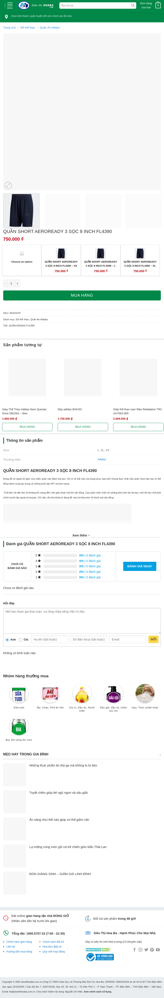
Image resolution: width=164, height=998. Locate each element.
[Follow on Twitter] (146, 950)
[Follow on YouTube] (158, 950)
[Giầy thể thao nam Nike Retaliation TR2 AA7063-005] (138, 377)
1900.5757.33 (35, 933)
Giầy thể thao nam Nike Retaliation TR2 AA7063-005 (137, 411)
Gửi (153, 639)
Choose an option (21, 261)
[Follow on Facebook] (134, 950)
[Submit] (133, 5)
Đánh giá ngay (139, 566)
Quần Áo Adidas (50, 27)
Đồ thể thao (27, 27)
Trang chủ (9, 27)
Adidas (102, 459)
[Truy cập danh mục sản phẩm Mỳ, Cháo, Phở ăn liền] (50, 698)
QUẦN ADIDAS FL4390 (22, 325)
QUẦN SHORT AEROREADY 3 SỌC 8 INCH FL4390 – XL (140, 263)
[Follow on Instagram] (140, 950)
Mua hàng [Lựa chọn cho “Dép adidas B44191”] (83, 426)
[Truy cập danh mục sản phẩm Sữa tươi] (19, 698)
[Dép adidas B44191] (83, 377)
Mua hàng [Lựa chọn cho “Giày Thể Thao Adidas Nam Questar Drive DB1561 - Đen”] (27, 426)
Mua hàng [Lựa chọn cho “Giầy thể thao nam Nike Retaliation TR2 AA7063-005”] (138, 426)
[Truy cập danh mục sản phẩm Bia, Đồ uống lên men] (19, 730)
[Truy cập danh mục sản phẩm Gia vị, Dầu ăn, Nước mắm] (82, 700)
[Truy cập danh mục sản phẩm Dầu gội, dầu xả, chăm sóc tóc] (113, 700)
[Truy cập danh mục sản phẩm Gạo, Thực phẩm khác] (145, 698)
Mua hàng (82, 295)
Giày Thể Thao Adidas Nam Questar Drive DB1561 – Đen (24, 411)
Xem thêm (81, 535)
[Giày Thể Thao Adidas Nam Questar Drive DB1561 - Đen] (27, 377)
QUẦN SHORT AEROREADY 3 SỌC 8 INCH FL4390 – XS (61, 263)
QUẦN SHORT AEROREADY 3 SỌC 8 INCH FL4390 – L (100, 263)
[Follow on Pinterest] (152, 950)
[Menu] (10, 5)
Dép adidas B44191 (70, 409)
